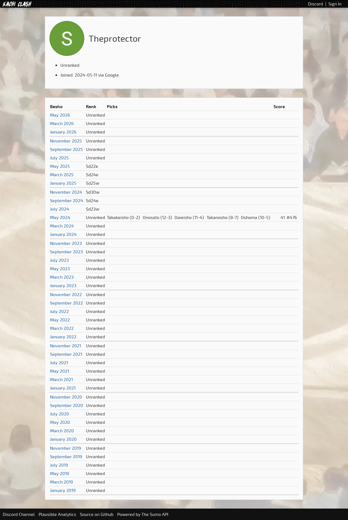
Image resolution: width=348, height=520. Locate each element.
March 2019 (61, 482)
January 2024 (63, 234)
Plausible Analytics (57, 514)
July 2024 (59, 209)
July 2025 (59, 158)
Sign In (334, 4)
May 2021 (59, 371)
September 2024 (66, 200)
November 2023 (66, 243)
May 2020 (60, 422)
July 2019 (59, 465)
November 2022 (66, 294)
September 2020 (66, 405)
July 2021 (59, 363)
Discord (315, 4)
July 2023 (59, 260)
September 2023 (66, 252)
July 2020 (59, 414)
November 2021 (65, 346)
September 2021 (66, 354)
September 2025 (66, 149)
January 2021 (63, 388)
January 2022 (63, 337)
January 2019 (63, 490)
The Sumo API (154, 514)
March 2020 (62, 431)
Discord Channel (19, 514)
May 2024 (60, 217)
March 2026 (62, 123)
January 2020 (63, 439)
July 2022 (59, 311)
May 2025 (60, 166)
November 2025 (66, 141)
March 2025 (62, 175)
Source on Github (96, 514)
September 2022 (66, 303)
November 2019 (65, 448)
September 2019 (66, 457)
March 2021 (61, 379)
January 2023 (63, 285)
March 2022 (62, 328)
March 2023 (62, 277)
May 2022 (60, 320)
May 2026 (60, 115)
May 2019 (59, 473)
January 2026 (63, 132)
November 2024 (66, 192)
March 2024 (62, 226)
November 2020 (66, 397)
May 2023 (60, 269)
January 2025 (63, 183)
